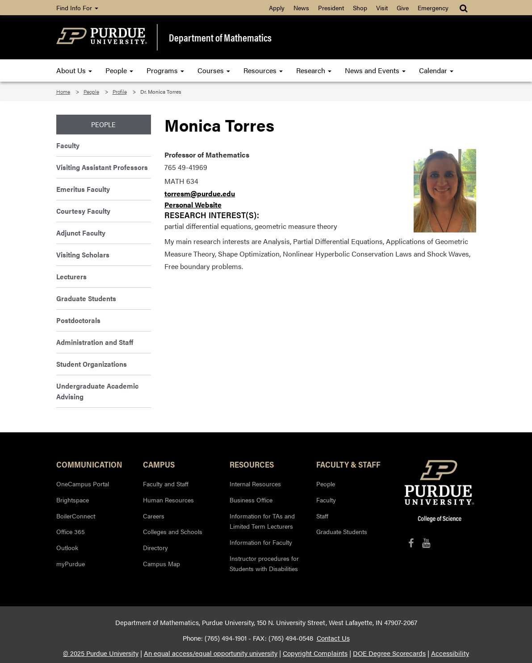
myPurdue (70, 563)
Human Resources (168, 499)
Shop (360, 7)
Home (63, 91)
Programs (165, 70)
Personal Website (193, 204)
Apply (277, 7)
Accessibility (450, 653)
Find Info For (77, 7)
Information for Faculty (261, 542)
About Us (74, 70)
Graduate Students (86, 298)
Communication (89, 464)
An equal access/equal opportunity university (210, 653)
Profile (120, 91)
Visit (382, 7)
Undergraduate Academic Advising (97, 391)
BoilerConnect (75, 515)
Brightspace (72, 499)
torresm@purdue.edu (199, 193)
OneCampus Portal (82, 483)
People (119, 70)
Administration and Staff (94, 342)
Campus (159, 464)
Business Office (251, 499)
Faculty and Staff (166, 483)
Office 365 (70, 531)
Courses (213, 70)
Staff (322, 515)
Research (313, 70)
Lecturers (71, 276)
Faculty (68, 145)
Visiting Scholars (82, 254)
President (331, 7)
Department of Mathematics (220, 37)
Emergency (433, 7)
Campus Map (161, 563)
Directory (155, 547)
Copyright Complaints (315, 653)
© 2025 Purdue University (100, 653)
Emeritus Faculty (83, 189)
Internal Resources (255, 483)
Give (403, 7)
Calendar (436, 70)
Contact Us (333, 638)
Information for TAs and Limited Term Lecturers (262, 521)
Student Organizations (91, 364)
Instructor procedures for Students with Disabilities (264, 563)
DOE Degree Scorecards (389, 653)
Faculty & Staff (348, 464)
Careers (153, 515)
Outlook (67, 547)
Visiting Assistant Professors (102, 167)
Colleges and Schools (172, 531)
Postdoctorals (78, 320)
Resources (263, 70)
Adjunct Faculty (80, 233)
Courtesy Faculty (83, 211)
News (301, 7)
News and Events (375, 70)
